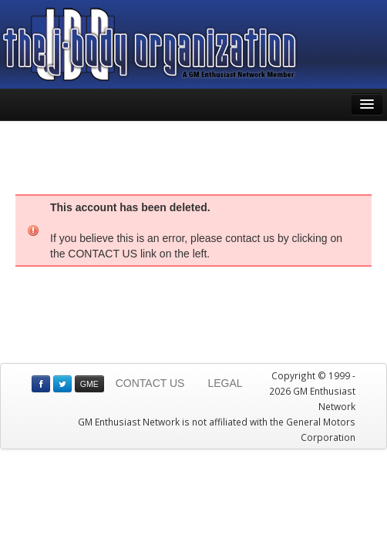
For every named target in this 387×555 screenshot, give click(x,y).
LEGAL (224, 383)
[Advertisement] (193, 155)
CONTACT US (150, 383)
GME (89, 383)
